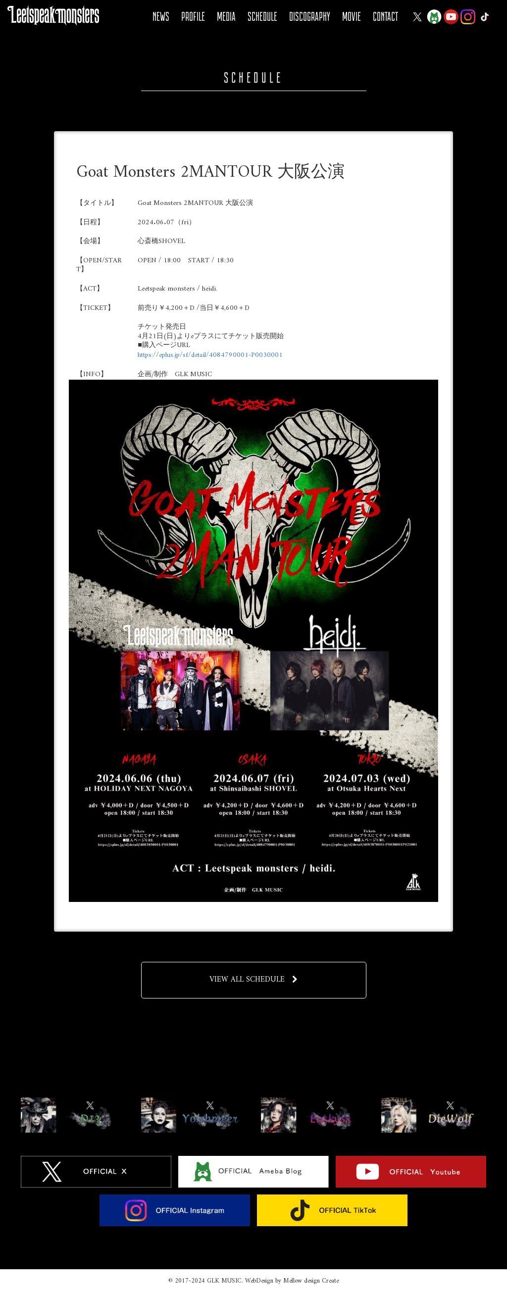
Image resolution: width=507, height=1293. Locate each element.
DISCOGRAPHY (309, 16)
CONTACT (385, 16)
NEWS (160, 16)
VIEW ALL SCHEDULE (253, 980)
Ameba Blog (434, 17)
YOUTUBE (451, 17)
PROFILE (193, 16)
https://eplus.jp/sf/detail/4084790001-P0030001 (210, 355)
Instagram (467, 17)
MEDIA (226, 16)
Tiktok (484, 17)
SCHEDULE (262, 16)
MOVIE (351, 16)
